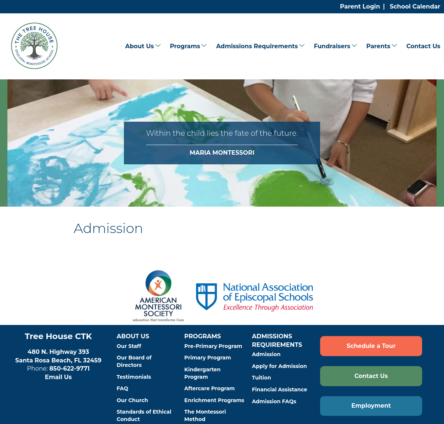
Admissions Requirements (257, 46)
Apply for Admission (279, 366)
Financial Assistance (279, 389)
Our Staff (129, 346)
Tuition (261, 377)
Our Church (132, 400)
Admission (266, 354)
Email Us (58, 377)
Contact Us (423, 46)
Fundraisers (332, 46)
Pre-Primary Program (213, 346)
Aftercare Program (209, 388)
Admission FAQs (274, 401)
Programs (185, 46)
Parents (378, 46)
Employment (371, 405)
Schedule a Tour (370, 345)
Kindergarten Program (202, 373)
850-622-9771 (69, 368)
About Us (139, 46)
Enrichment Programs (214, 400)
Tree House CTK (58, 336)
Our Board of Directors (134, 361)
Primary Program (207, 357)
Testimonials (134, 377)
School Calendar (415, 7)
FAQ (122, 388)
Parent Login (360, 7)
